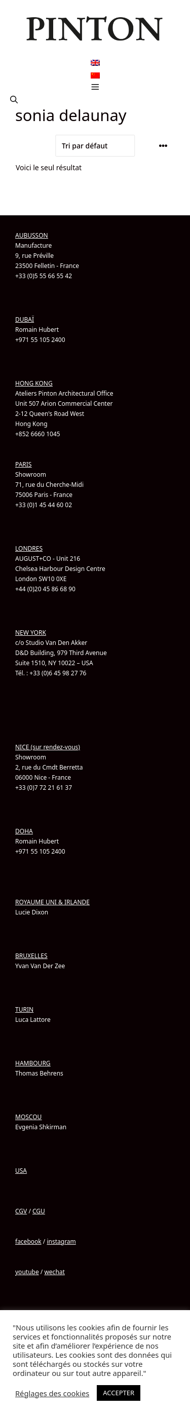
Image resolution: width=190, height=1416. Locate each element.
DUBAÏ (24, 319)
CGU (38, 1211)
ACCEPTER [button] (118, 1392)
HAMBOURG (33, 1063)
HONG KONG (34, 383)
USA (21, 1170)
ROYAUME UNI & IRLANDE (52, 902)
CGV (21, 1211)
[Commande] (95, 146)
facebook (28, 1241)
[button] (14, 100)
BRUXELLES (31, 955)
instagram (61, 1241)
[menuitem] (95, 63)
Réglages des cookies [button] (52, 1393)
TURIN (24, 1009)
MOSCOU (28, 1117)
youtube (27, 1272)
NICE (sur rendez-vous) (47, 747)
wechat (54, 1272)
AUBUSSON (31, 235)
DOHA (24, 831)
